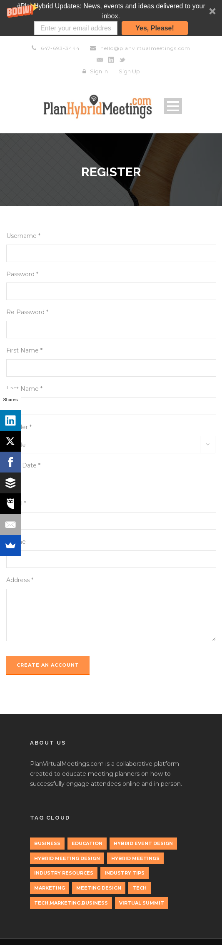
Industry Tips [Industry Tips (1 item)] (125, 873)
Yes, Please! (154, 28)
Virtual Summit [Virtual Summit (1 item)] (141, 903)
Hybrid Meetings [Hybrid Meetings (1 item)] (135, 858)
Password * (22, 274)
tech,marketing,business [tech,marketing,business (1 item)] (71, 903)
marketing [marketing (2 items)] (49, 888)
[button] (111, 18)
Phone (16, 541)
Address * (19, 580)
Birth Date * (23, 465)
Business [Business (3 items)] (47, 843)
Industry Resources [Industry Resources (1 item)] (63, 873)
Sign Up (129, 71)
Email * (16, 503)
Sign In (99, 71)
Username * (23, 236)
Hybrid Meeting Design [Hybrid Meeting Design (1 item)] (67, 858)
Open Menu (173, 106)
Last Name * (24, 388)
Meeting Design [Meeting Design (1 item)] (98, 888)
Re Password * (27, 312)
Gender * (19, 427)
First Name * (24, 350)
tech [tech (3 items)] (139, 888)
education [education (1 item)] (87, 843)
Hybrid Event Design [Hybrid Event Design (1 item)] (143, 843)
